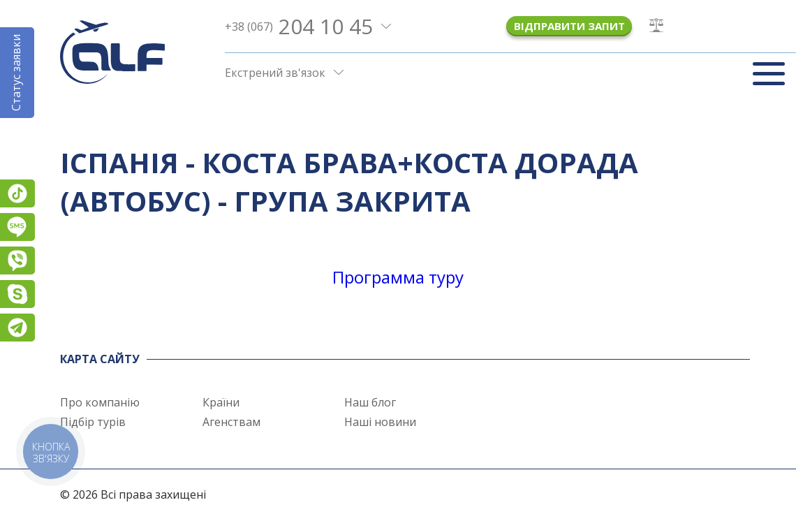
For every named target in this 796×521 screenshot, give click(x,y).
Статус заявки (16, 72)
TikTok (17, 193)
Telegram (17, 328)
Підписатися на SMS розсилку (17, 227)
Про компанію (100, 402)
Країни (220, 402)
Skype (17, 294)
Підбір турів (93, 422)
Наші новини (380, 422)
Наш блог (370, 402)
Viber (17, 260)
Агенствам (231, 422)
